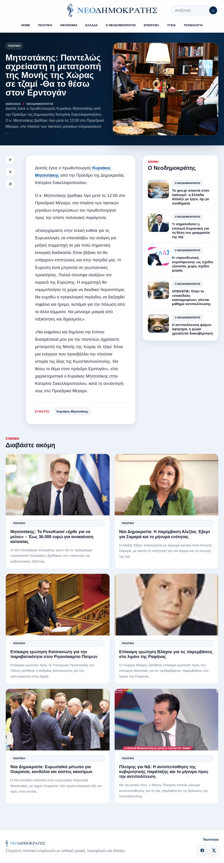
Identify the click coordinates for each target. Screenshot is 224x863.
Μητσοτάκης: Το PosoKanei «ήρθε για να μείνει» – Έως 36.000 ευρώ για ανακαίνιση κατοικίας (51, 536)
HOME (25, 25)
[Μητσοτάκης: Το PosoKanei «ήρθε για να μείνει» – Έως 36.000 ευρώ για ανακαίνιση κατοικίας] (58, 484)
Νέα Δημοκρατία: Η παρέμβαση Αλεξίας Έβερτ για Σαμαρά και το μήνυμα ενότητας (164, 534)
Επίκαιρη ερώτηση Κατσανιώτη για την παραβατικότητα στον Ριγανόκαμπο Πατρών (53, 654)
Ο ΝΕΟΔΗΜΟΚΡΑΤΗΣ (121, 25)
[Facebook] (202, 850)
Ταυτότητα (210, 839)
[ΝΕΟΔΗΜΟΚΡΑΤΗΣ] (112, 10)
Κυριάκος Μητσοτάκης (72, 411)
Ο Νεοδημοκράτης (187, 183)
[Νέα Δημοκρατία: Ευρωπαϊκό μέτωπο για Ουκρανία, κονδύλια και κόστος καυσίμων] (58, 719)
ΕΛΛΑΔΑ (91, 25)
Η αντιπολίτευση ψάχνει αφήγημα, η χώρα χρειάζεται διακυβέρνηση (192, 329)
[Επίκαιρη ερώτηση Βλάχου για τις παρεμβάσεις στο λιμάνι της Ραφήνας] (166, 604)
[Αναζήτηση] (213, 10)
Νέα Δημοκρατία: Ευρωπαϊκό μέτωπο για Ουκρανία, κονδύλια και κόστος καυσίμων (51, 769)
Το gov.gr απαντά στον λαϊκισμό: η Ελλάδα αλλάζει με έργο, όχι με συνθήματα (190, 196)
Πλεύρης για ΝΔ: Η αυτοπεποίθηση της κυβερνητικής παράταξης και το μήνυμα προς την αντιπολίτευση (164, 772)
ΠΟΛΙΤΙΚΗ (45, 25)
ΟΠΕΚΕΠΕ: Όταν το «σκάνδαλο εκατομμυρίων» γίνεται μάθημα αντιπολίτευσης (191, 297)
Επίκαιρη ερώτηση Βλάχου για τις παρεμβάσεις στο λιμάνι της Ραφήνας (166, 654)
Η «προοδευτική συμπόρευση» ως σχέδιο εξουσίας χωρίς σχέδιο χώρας (192, 264)
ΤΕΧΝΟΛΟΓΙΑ (193, 25)
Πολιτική (14, 45)
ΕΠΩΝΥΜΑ (151, 25)
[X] (213, 850)
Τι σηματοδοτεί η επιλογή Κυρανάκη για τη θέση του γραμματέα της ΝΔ (191, 230)
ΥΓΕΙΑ (171, 25)
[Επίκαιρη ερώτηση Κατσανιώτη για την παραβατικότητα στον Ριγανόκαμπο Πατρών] (58, 604)
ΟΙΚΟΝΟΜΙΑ (69, 25)
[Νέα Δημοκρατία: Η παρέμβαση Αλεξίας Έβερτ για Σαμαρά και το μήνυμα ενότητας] (166, 484)
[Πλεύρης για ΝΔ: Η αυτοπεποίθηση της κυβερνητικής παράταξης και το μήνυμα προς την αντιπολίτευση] (166, 719)
